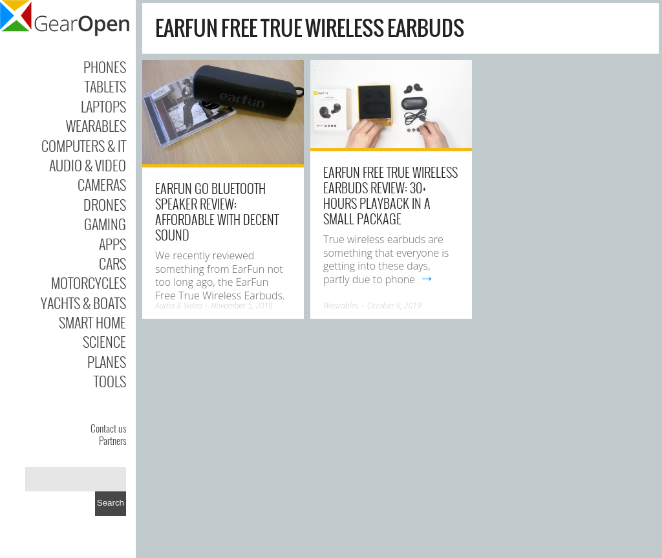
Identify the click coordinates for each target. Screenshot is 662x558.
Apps (112, 243)
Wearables (96, 125)
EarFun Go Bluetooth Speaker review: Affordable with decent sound (217, 211)
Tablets (105, 86)
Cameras (102, 184)
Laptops (103, 106)
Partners (112, 440)
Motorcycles (88, 282)
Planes (106, 361)
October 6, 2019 (394, 305)
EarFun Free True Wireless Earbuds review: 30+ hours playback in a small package (390, 195)
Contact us (108, 428)
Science (104, 341)
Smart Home (92, 322)
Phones (104, 66)
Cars (112, 263)
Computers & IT (83, 145)
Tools (110, 380)
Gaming (105, 223)
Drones (104, 204)
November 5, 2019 (242, 305)
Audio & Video (87, 165)
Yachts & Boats (83, 302)
